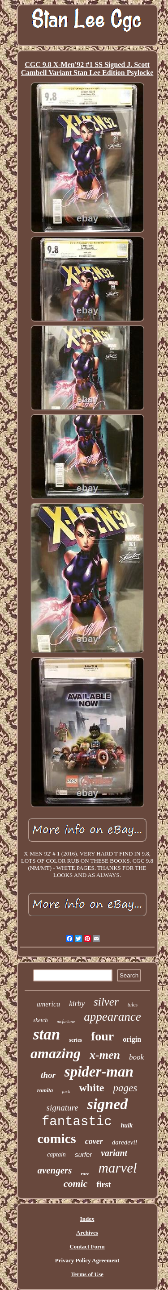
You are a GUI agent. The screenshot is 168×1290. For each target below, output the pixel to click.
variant (114, 1153)
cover (94, 1141)
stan (46, 1034)
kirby (77, 1003)
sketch (40, 1020)
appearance (112, 1016)
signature (62, 1107)
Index (87, 1218)
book (136, 1057)
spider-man (99, 1072)
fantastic (77, 1122)
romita (45, 1090)
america (48, 1004)
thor (48, 1075)
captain (56, 1154)
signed (107, 1104)
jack (66, 1091)
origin (132, 1039)
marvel (117, 1168)
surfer (83, 1154)
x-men (105, 1054)
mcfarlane (66, 1021)
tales (133, 1005)
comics (56, 1138)
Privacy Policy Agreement (87, 1260)
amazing (55, 1053)
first (103, 1184)
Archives (87, 1232)
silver (106, 1002)
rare (85, 1173)
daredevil (124, 1142)
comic (76, 1183)
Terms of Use (87, 1274)
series (75, 1040)
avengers (54, 1170)
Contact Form (86, 1246)
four (102, 1036)
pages (125, 1088)
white (91, 1088)
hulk (127, 1125)
